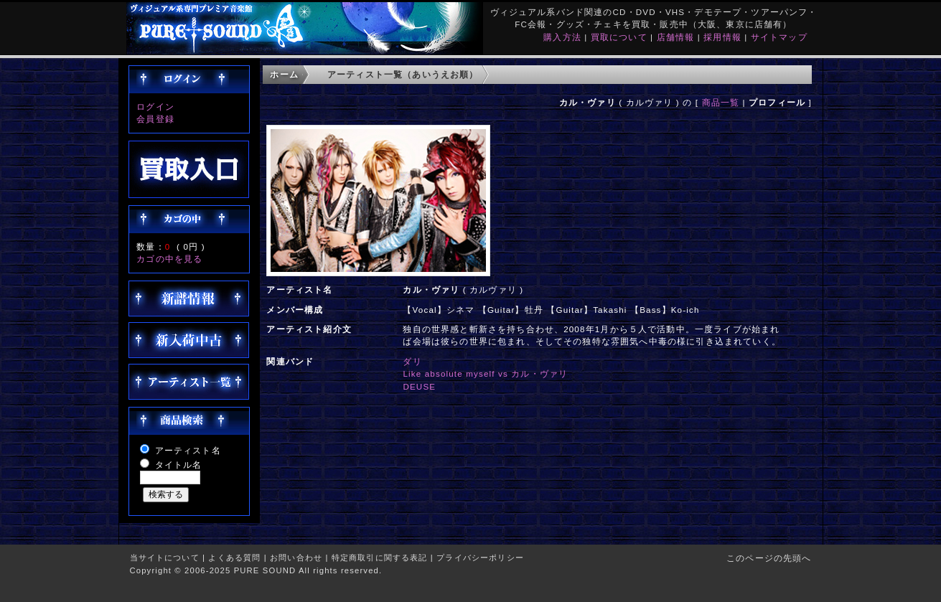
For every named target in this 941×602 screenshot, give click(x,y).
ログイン (155, 106)
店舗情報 (676, 37)
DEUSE (419, 386)
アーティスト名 (188, 450)
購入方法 (562, 37)
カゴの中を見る (169, 258)
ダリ (412, 361)
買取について (619, 37)
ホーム (284, 74)
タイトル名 (178, 464)
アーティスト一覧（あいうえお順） (403, 74)
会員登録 (155, 118)
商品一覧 (721, 102)
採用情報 (722, 37)
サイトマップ (779, 37)
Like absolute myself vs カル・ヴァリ (485, 373)
